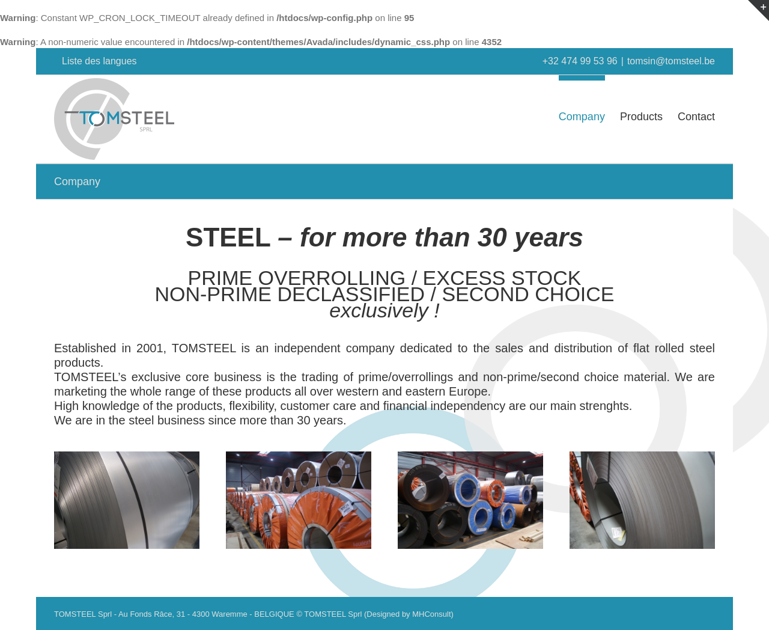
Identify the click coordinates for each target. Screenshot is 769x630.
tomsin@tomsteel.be (671, 61)
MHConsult (431, 614)
